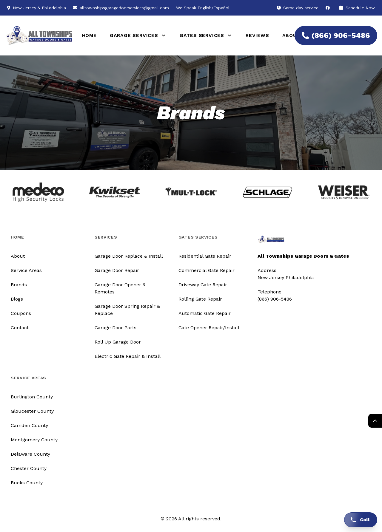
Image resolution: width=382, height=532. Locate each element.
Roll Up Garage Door (118, 342)
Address (267, 270)
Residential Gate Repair (204, 256)
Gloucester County (32, 411)
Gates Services (198, 237)
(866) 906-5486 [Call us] (275, 299)
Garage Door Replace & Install (129, 256)
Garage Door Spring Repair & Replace (127, 309)
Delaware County (30, 454)
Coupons (21, 313)
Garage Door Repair (117, 270)
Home (89, 35)
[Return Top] (375, 421)
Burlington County (32, 397)
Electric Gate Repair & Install (128, 356)
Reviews (257, 35)
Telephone (269, 292)
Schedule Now (357, 7)
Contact (20, 327)
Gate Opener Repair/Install (208, 327)
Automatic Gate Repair (204, 313)
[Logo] (36, 36)
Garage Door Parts (115, 327)
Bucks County (27, 482)
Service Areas (26, 270)
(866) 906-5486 (332, 35)
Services (106, 237)
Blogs (17, 299)
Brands (19, 284)
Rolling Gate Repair (200, 299)
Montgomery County (34, 440)
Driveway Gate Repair (202, 284)
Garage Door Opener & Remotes (120, 288)
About (291, 35)
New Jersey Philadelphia (286, 277)
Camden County (29, 425)
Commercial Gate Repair (206, 270)
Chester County (29, 468)
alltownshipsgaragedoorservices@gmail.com (124, 7)
